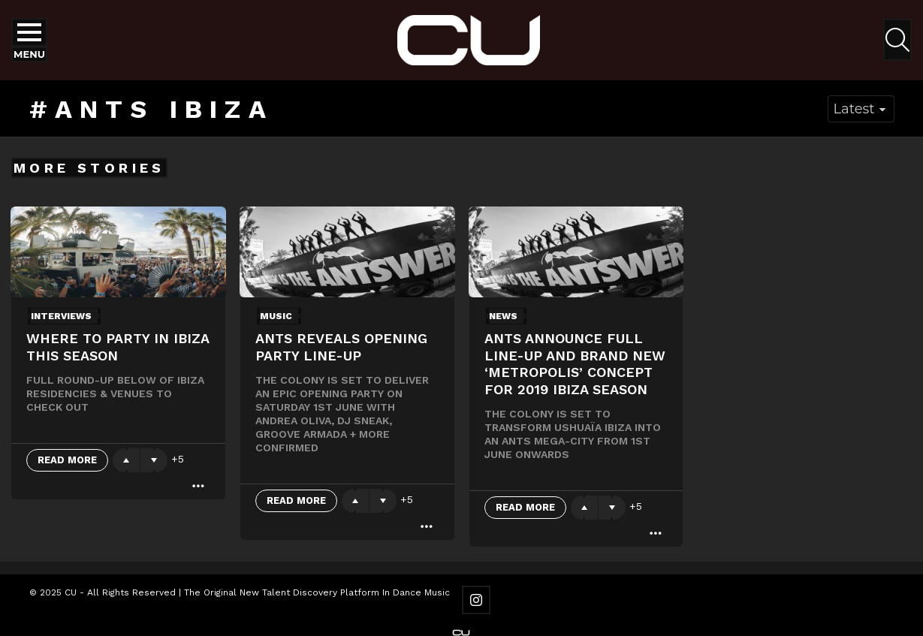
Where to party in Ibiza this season (117, 346)
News (503, 316)
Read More (67, 460)
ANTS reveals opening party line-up (341, 346)
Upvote (126, 460)
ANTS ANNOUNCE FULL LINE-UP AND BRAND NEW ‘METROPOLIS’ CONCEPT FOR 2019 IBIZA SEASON (574, 363)
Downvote (153, 460)
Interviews (61, 316)
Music (276, 316)
